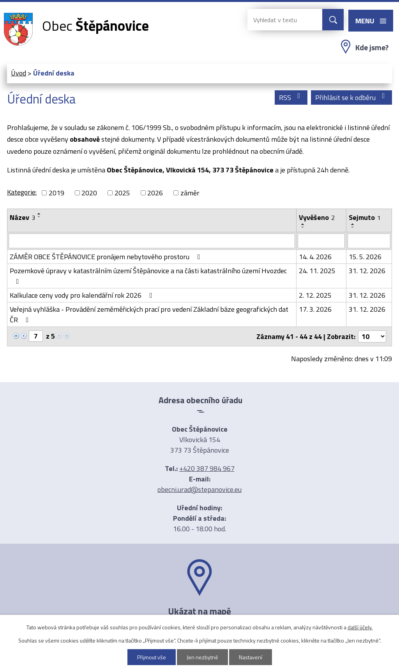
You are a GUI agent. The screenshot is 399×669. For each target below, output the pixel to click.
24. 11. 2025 (317, 270)
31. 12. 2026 (367, 270)
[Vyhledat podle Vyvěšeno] (321, 241)
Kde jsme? (371, 47)
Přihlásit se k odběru (351, 97)
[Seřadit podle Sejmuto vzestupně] (353, 224)
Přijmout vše (151, 657)
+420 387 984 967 (207, 468)
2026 (155, 193)
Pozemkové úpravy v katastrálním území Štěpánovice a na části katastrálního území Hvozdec (148, 275)
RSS (291, 97)
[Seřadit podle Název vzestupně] (39, 213)
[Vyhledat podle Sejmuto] (369, 241)
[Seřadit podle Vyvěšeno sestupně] (303, 227)
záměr (190, 193)
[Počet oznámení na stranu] (372, 336)
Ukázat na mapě (199, 611)
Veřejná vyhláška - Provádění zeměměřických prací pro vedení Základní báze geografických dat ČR (149, 314)
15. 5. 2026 (365, 256)
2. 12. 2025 (315, 295)
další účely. (360, 627)
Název (22, 217)
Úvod (18, 73)
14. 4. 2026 (315, 256)
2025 (122, 193)
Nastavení (250, 657)
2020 (89, 193)
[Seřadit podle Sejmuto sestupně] (353, 227)
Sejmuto (365, 217)
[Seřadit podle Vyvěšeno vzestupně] (303, 224)
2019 (56, 193)
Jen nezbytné (202, 657)
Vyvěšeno (317, 217)
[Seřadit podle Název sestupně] (39, 216)
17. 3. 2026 (315, 309)
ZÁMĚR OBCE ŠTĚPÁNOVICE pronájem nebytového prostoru (106, 256)
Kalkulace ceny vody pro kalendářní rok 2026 (82, 295)
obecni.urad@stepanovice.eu (199, 489)
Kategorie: (22, 192)
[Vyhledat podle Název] (152, 241)
